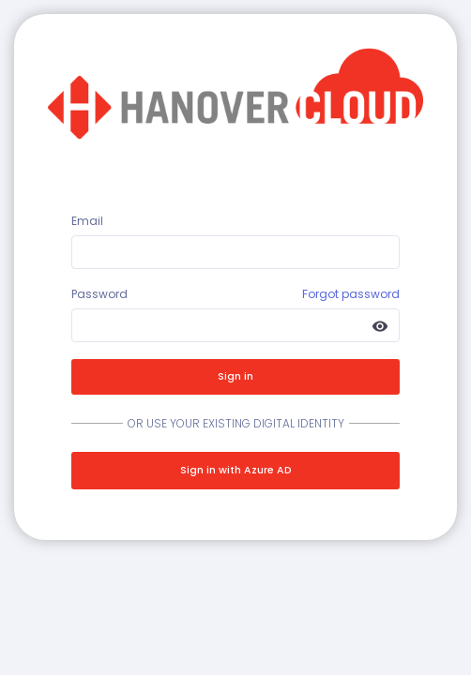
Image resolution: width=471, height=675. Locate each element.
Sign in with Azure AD (236, 470)
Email (87, 221)
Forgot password (351, 294)
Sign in (235, 376)
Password (99, 294)
